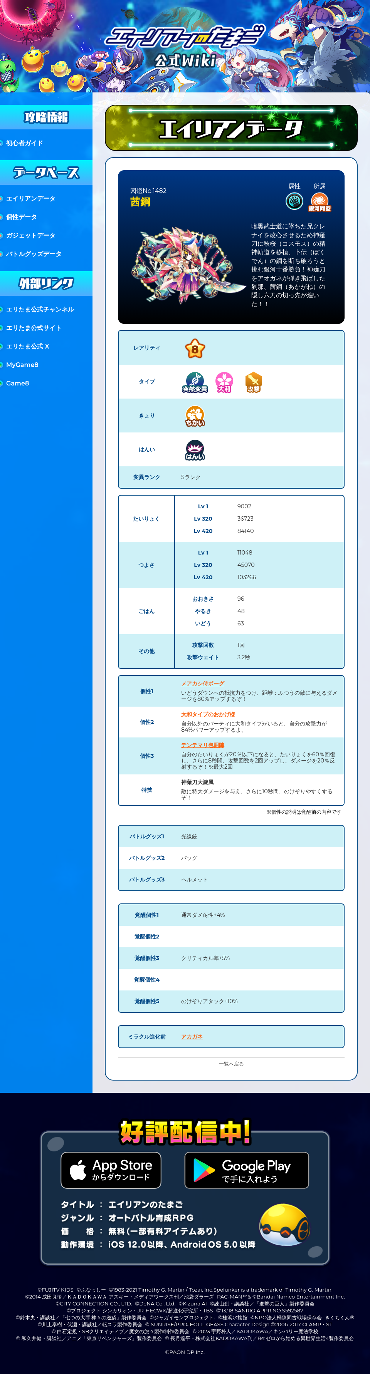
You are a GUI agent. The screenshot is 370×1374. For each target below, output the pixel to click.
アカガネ (192, 1036)
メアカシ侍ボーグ (202, 683)
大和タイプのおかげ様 (208, 714)
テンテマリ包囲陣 (202, 745)
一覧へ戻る (231, 1064)
